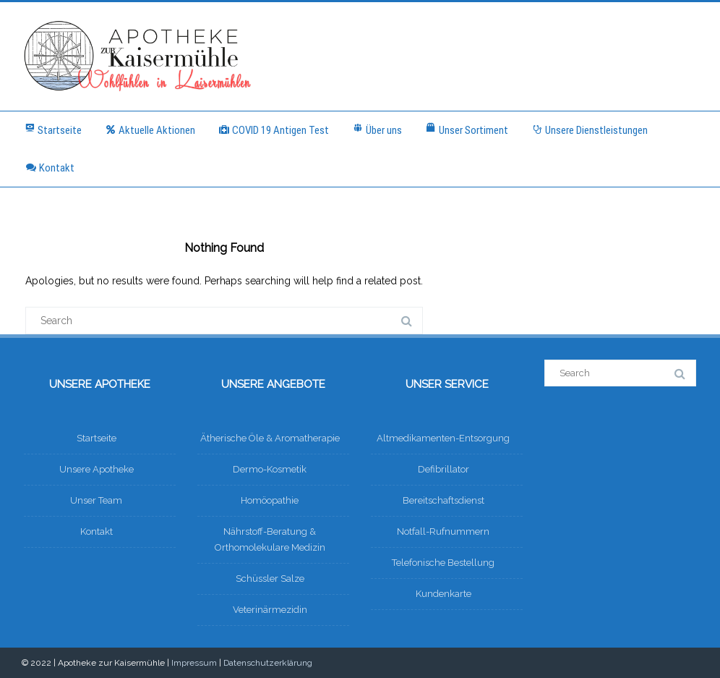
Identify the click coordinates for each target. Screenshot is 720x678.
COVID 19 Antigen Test (273, 130)
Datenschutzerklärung (267, 663)
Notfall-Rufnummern (443, 531)
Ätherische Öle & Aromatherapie (270, 438)
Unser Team (96, 500)
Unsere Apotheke (96, 469)
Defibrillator (443, 469)
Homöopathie (270, 500)
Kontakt (49, 167)
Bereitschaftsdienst (443, 500)
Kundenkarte (443, 593)
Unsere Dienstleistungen (589, 130)
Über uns (377, 129)
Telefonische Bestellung (443, 562)
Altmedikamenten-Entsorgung (443, 438)
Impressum (194, 663)
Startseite (53, 129)
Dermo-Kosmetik (270, 469)
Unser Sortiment (466, 129)
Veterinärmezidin (270, 609)
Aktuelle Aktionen (150, 130)
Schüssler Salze (270, 578)
